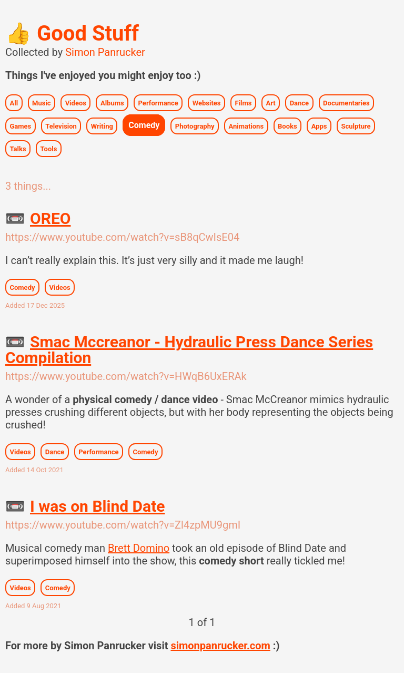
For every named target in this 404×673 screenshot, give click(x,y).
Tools (49, 148)
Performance (158, 102)
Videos (75, 102)
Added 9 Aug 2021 (33, 606)
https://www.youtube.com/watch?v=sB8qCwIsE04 (122, 237)
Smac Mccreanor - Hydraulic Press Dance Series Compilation (189, 350)
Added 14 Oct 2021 (34, 470)
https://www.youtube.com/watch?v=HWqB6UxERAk (126, 376)
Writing (102, 126)
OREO (37, 218)
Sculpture (355, 126)
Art (270, 102)
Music (41, 102)
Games (21, 126)
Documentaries (346, 102)
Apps (319, 126)
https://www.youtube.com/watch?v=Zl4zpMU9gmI (122, 525)
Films (243, 102)
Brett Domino (138, 548)
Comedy (143, 125)
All (14, 102)
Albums (112, 102)
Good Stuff (72, 33)
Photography (195, 126)
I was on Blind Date (85, 506)
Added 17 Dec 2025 (35, 305)
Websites (207, 102)
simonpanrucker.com (220, 645)
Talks (18, 148)
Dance (299, 102)
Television (61, 126)
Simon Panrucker (105, 52)
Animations (246, 126)
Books (287, 126)
